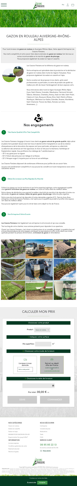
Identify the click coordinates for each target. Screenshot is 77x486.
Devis (22, 400)
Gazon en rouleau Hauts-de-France (56, 469)
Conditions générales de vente (17, 446)
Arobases (55, 467)
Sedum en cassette (14, 428)
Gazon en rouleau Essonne (67, 472)
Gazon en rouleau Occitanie (45, 471)
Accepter (42, 482)
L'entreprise (43, 426)
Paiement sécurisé (13, 449)
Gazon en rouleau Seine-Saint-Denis (39, 473)
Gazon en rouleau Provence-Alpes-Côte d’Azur (33, 472)
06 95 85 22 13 (48, 445)
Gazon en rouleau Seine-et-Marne (39, 474)
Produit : (30, 330)
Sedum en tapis (13, 431)
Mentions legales (13, 451)
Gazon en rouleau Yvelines (56, 474)
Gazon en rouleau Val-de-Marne (58, 473)
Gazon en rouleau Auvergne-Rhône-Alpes (21, 468)
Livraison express (13, 443)
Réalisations (43, 431)
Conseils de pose (45, 428)
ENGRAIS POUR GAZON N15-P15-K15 (19, 434)
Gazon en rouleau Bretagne (66, 468)
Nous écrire (47, 451)
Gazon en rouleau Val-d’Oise (21, 474)
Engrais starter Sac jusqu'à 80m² (18, 437)
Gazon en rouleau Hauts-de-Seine (18, 473)
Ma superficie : (29, 344)
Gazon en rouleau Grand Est (38, 469)
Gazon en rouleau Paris (53, 472)
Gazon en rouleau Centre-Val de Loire (20, 469)
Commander (55, 400)
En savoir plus (31, 482)
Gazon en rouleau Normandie (29, 471)
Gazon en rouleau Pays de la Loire (11, 472)
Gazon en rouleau (13, 426)
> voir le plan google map (52, 371)
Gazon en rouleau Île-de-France (11, 471)
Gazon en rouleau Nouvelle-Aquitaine (64, 471)
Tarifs (41, 434)
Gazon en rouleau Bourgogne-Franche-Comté (46, 468)
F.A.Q (41, 437)
